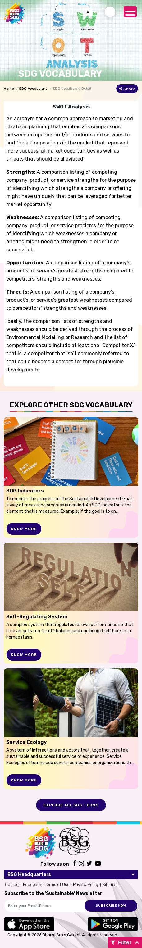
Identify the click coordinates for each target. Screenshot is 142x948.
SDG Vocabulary (33, 88)
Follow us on (54, 864)
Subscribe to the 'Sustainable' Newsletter (53, 893)
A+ (96, 12)
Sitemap (110, 884)
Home (9, 88)
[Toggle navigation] (130, 11)
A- (81, 12)
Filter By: (121, 944)
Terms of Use (57, 884)
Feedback (32, 884)
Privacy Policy (86, 884)
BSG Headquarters (29, 874)
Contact (12, 884)
